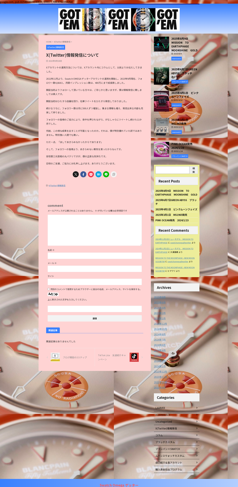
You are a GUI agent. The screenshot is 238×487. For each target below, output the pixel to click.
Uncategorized (163, 413)
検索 (193, 164)
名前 (51, 249)
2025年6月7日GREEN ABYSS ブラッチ (181, 65)
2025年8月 (159, 292)
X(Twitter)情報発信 (57, 185)
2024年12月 (159, 317)
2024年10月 (159, 323)
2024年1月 (159, 359)
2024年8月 (159, 328)
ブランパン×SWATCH (166, 441)
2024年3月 (159, 348)
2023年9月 (159, 379)
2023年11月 (159, 369)
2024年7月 (159, 333)
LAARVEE (160, 400)
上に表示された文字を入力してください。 (68, 299)
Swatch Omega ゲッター (119, 480)
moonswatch (162, 406)
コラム (158, 427)
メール (52, 262)
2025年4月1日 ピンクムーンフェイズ (176, 204)
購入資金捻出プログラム (167, 461)
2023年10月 (159, 374)
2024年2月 (159, 354)
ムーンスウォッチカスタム (168, 447)
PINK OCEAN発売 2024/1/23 (181, 140)
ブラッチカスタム (163, 434)
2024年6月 (159, 338)
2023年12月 (159, 364)
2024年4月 (159, 343)
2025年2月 (159, 307)
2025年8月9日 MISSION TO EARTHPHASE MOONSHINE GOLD (184, 42)
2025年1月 (159, 312)
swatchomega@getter (180, 237)
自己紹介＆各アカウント (167, 454)
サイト (51, 275)
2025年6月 (159, 297)
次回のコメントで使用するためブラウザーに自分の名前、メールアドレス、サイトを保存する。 (96, 288)
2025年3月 (159, 302)
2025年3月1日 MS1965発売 (185, 114)
